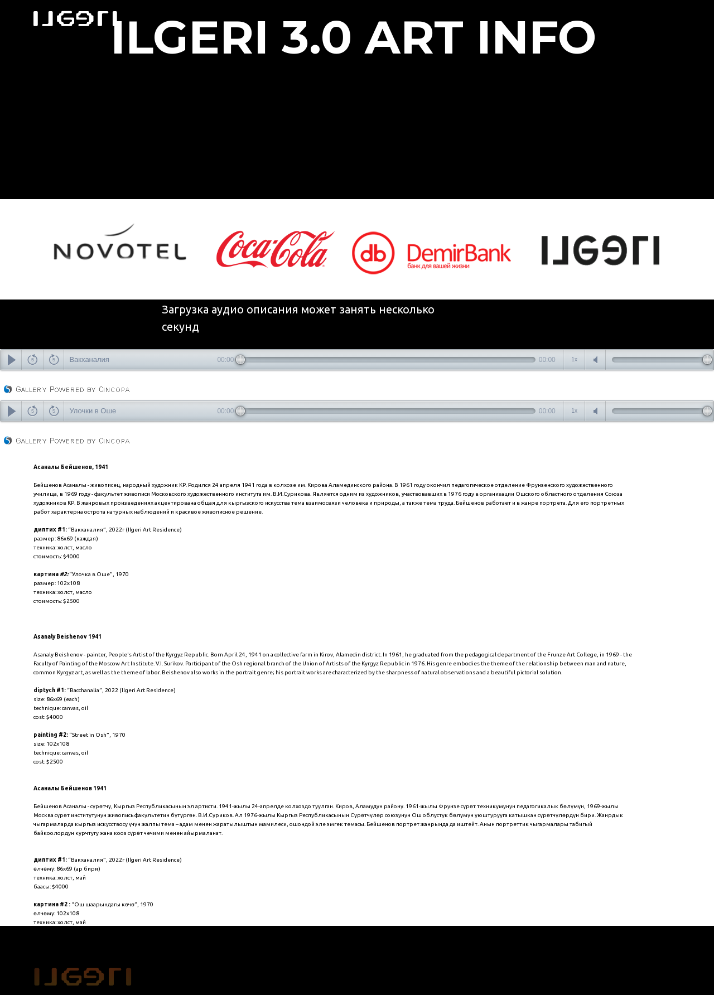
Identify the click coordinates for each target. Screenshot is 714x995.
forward (54, 360)
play (11, 360)
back (32, 360)
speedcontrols (575, 360)
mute (596, 360)
